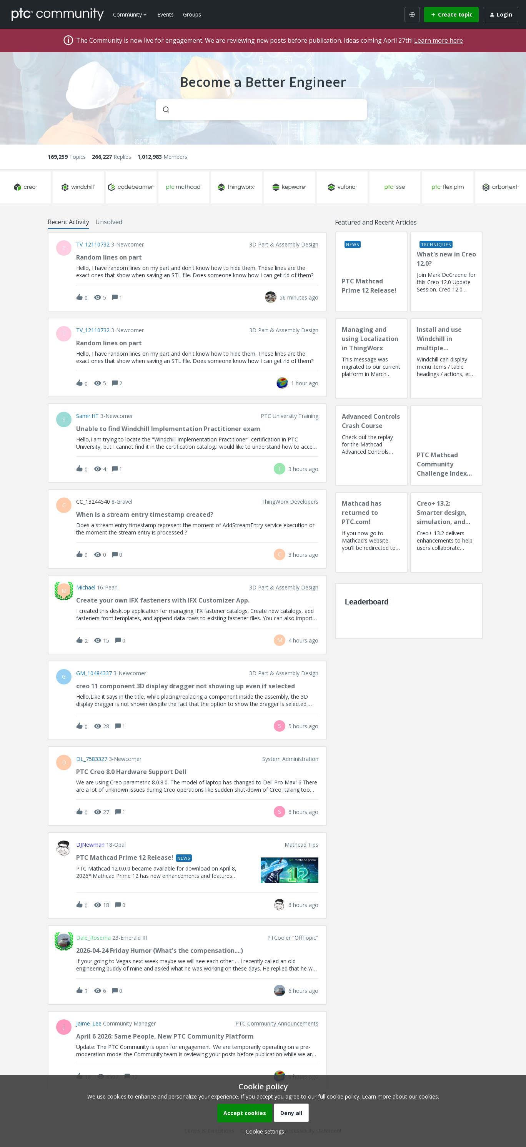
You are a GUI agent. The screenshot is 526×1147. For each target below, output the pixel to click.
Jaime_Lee (89, 1023)
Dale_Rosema (93, 938)
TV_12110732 (93, 244)
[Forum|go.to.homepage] (58, 14)
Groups (192, 14)
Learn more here (438, 40)
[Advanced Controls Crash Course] (371, 445)
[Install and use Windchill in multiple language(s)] (446, 358)
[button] (263, 1131)
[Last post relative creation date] (299, 297)
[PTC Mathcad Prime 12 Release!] (371, 271)
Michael (85, 587)
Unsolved (108, 222)
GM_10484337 (94, 673)
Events (165, 14)
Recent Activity (68, 222)
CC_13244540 (93, 501)
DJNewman (90, 844)
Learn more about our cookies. (400, 1096)
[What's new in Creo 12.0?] (446, 271)
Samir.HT (87, 416)
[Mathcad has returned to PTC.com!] (371, 532)
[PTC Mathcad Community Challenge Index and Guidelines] (446, 445)
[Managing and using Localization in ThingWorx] (371, 358)
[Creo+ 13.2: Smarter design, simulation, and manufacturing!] (446, 532)
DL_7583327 (91, 759)
